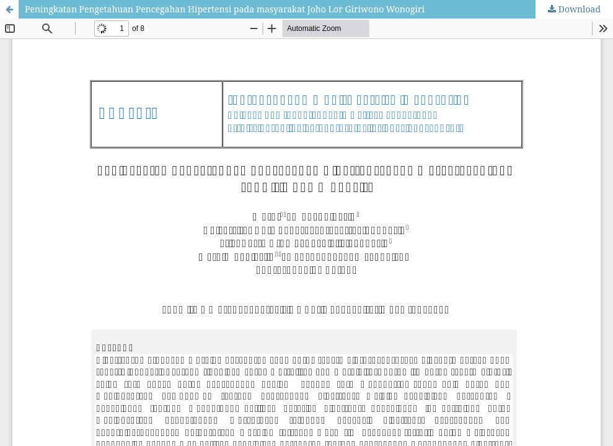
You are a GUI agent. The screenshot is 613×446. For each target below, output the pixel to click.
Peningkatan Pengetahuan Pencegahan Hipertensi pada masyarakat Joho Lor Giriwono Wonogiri (225, 9)
